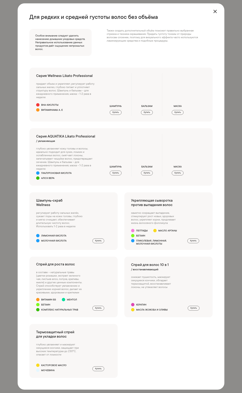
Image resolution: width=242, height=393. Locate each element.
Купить (98, 241)
